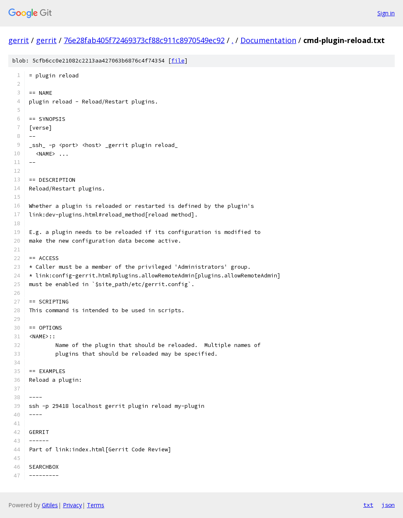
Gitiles (50, 505)
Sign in (386, 13)
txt (368, 504)
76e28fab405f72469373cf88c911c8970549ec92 (144, 40)
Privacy (72, 505)
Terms (95, 505)
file (178, 60)
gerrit (18, 40)
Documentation (268, 40)
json (388, 504)
